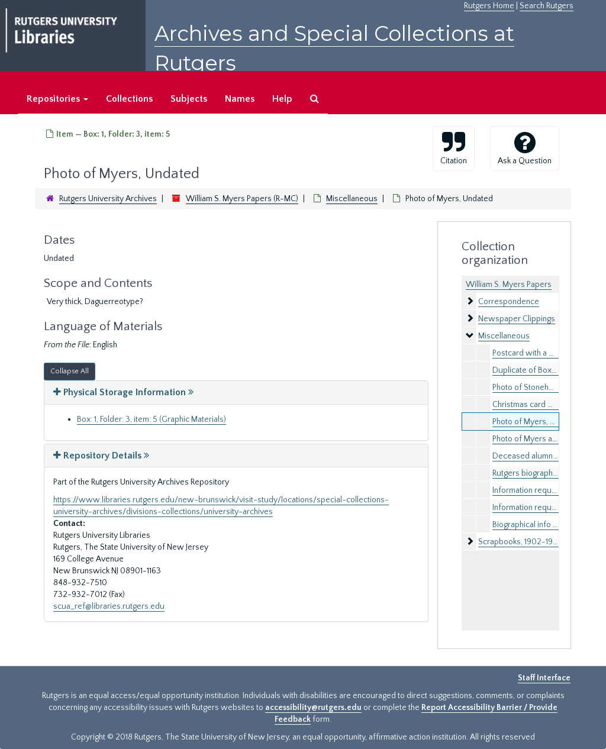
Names (239, 98)
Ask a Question (525, 148)
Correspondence (508, 301)
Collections (129, 98)
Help (282, 98)
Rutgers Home (489, 6)
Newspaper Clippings (516, 319)
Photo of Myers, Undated (536, 422)
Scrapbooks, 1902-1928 (520, 542)
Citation (453, 148)
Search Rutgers (546, 6)
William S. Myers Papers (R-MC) (242, 199)
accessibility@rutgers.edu (313, 707)
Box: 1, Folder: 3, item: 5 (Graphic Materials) (151, 419)
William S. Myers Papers (509, 284)
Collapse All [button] (69, 371)
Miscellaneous (352, 199)
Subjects (188, 98)
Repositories (57, 98)
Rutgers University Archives (108, 199)
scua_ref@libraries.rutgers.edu (109, 606)
